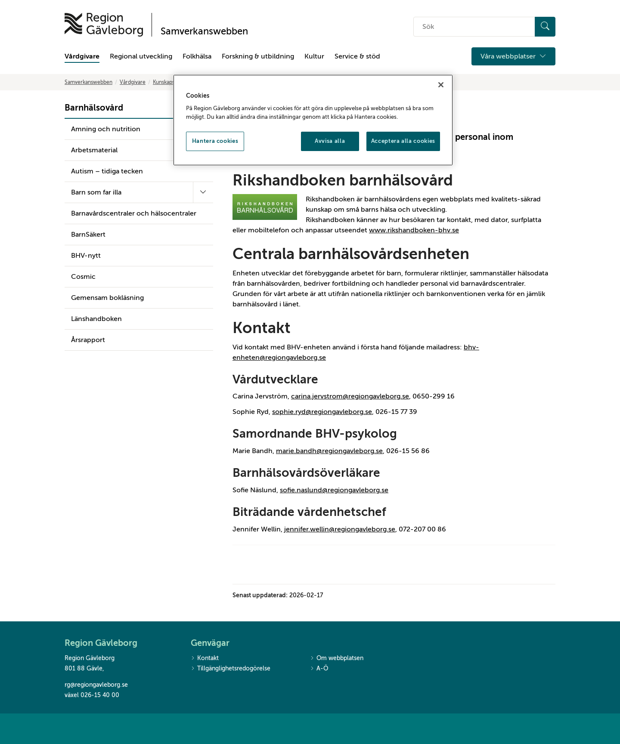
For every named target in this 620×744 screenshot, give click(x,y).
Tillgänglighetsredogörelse (230, 669)
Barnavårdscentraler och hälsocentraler (133, 213)
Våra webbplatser (513, 56)
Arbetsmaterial (94, 150)
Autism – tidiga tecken (107, 171)
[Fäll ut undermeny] (203, 192)
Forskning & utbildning (258, 56)
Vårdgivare (82, 56)
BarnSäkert (88, 234)
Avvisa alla (330, 141)
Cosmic (83, 277)
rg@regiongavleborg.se (96, 685)
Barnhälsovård (94, 108)
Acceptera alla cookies (403, 141)
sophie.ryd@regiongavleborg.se (322, 412)
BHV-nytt (86, 255)
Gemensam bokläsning (107, 298)
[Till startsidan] (104, 25)
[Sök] (545, 27)
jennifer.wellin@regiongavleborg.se (339, 529)
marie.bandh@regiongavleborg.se (329, 451)
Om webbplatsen (336, 658)
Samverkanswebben (88, 82)
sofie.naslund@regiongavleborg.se (334, 490)
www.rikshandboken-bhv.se (414, 230)
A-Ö (319, 669)
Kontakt (205, 658)
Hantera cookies (215, 141)
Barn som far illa (96, 192)
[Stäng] (440, 84)
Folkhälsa (197, 56)
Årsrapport (88, 340)
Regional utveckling (141, 56)
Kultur (314, 56)
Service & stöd (357, 56)
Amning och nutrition (105, 129)
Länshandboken (96, 319)
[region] (313, 120)
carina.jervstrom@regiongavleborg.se (350, 396)
